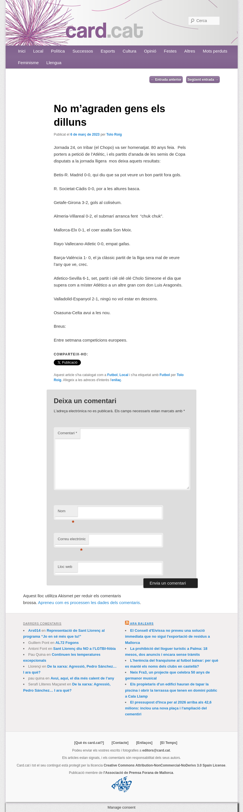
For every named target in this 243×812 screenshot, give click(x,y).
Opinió (150, 51)
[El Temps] (168, 743)
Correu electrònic (72, 540)
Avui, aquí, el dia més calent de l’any (82, 678)
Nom (66, 512)
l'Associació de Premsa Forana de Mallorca (138, 773)
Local (38, 51)
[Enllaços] (144, 743)
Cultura (129, 51)
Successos (82, 51)
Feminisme (28, 62)
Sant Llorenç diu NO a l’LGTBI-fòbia (84, 648)
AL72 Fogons (67, 643)
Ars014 (34, 630)
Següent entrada (203, 79)
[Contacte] (120, 743)
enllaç (116, 380)
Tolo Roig (114, 134)
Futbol (112, 375)
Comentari (67, 433)
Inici (21, 51)
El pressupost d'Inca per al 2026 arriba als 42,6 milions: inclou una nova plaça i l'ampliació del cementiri (168, 708)
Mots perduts (215, 51)
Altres (189, 51)
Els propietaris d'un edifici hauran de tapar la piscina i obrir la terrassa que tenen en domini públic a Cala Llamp (171, 690)
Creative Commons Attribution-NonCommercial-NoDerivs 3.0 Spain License (164, 765)
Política (58, 51)
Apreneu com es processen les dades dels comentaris (89, 602)
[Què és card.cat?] (89, 743)
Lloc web (65, 567)
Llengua (53, 62)
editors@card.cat (156, 750)
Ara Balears (142, 623)
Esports (108, 51)
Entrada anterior (166, 79)
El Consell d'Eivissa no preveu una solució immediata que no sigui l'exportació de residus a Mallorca (167, 636)
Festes (170, 51)
